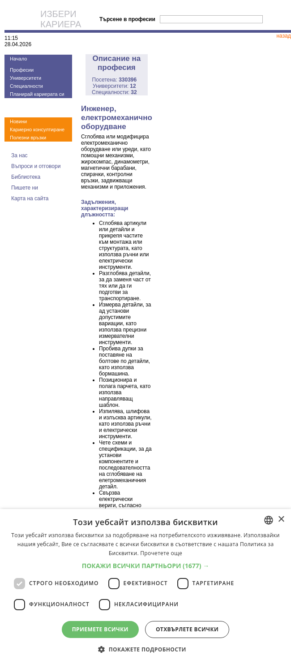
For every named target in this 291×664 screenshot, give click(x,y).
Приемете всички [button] (100, 629)
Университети (25, 78)
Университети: (114, 86)
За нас (19, 155)
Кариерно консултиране (37, 129)
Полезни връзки (28, 137)
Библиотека (25, 177)
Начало (18, 58)
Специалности (26, 86)
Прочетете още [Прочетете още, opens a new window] (161, 553)
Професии (22, 70)
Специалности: (114, 92)
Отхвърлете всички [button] (187, 629)
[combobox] (268, 520)
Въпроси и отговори (35, 166)
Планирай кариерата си (37, 94)
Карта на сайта (30, 198)
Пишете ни (24, 188)
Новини (18, 121)
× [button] (281, 519)
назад (283, 36)
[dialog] (145, 586)
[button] (146, 565)
